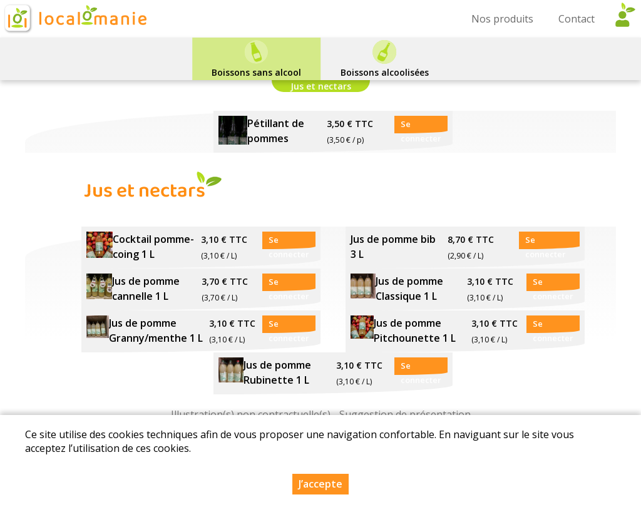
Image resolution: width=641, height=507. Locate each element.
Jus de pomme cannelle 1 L (146, 288)
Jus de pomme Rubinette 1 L (277, 372)
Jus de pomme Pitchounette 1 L (415, 330)
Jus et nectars (320, 86)
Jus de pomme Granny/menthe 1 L (156, 330)
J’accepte (320, 484)
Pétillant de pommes (275, 130)
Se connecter (421, 125)
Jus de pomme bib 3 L (393, 246)
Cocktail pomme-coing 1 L (153, 246)
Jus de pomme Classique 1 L (409, 288)
